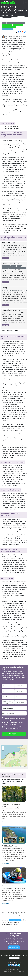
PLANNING (4, 955)
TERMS (25, 955)
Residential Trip (11, 23)
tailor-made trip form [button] (14, 920)
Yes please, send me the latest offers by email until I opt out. (14, 719)
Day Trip (4, 23)
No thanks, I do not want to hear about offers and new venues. (14, 723)
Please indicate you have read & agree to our (15, 727)
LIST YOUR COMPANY (15, 955)
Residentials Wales (20, 23)
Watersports (12, 27)
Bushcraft (15, 25)
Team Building (5, 27)
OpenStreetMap (19, 766)
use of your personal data (12, 728)
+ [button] (2, 747)
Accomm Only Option (7, 25)
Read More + (5, 258)
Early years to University (7, 29)
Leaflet (13, 766)
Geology (21, 25)
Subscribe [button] (14, 947)
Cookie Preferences (14, 958)
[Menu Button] (26, 2)
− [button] (2, 749)
